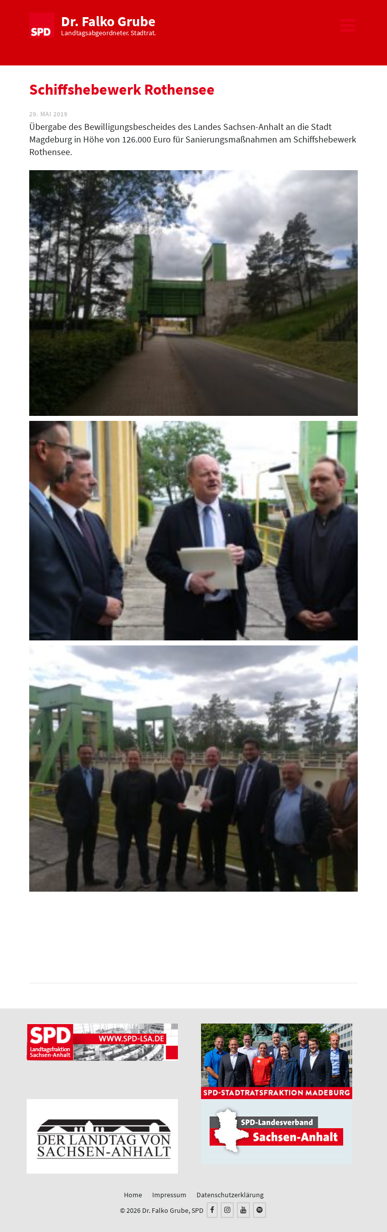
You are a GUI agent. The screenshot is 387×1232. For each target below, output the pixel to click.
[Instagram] (227, 1210)
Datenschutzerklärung (230, 1194)
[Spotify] (259, 1210)
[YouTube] (243, 1210)
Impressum (169, 1194)
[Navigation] (347, 25)
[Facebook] (212, 1210)
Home (133, 1194)
